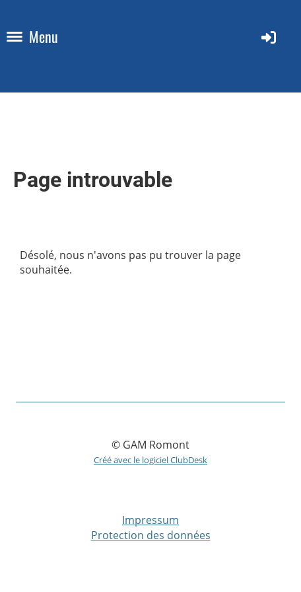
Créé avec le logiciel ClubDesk (150, 460)
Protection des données (151, 535)
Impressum (150, 520)
